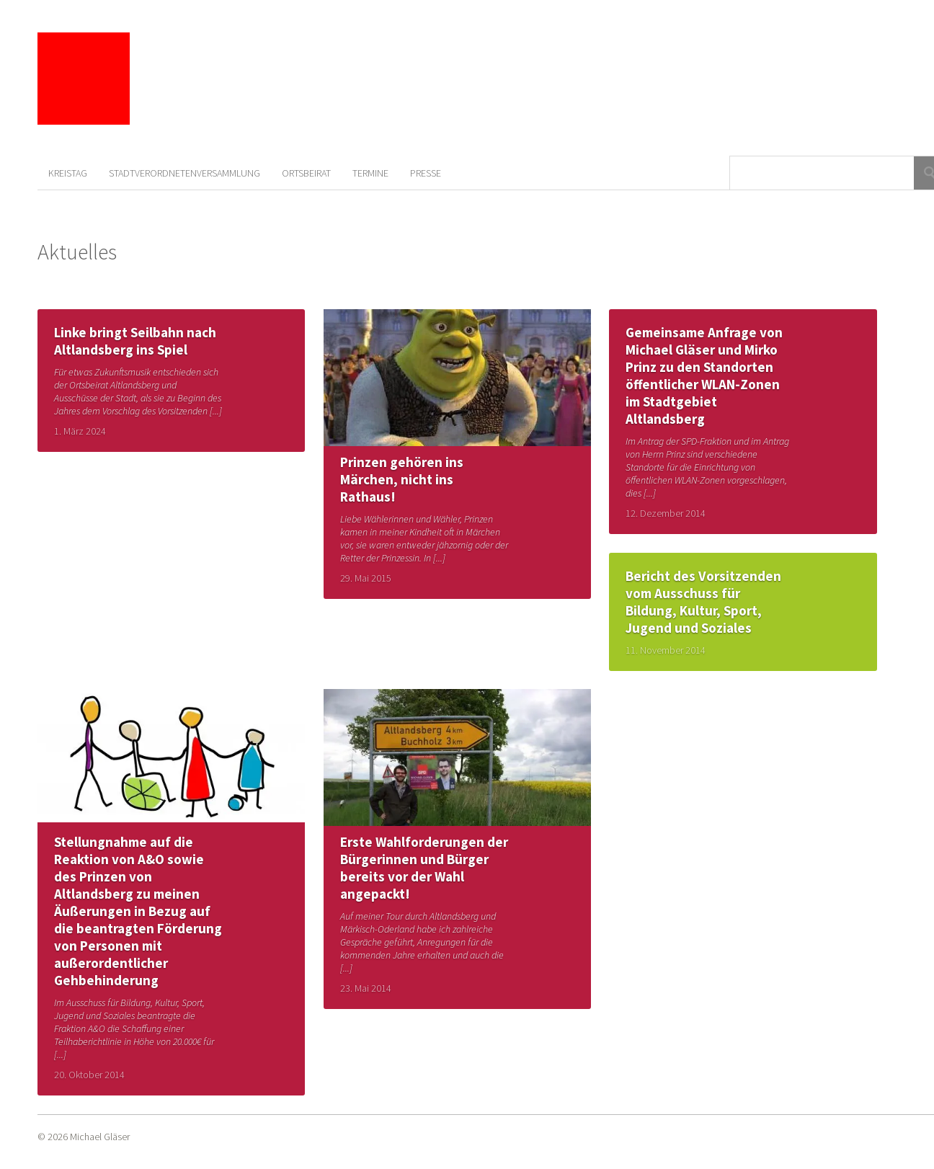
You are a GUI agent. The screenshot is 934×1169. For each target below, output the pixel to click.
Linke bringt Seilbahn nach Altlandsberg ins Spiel (135, 341)
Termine (370, 172)
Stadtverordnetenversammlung (184, 172)
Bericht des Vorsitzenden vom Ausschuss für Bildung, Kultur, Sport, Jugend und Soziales (703, 601)
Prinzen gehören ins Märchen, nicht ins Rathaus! (401, 479)
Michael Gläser (100, 1136)
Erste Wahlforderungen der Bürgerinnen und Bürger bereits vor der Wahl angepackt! (424, 867)
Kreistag (67, 172)
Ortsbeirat (306, 172)
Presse (425, 172)
